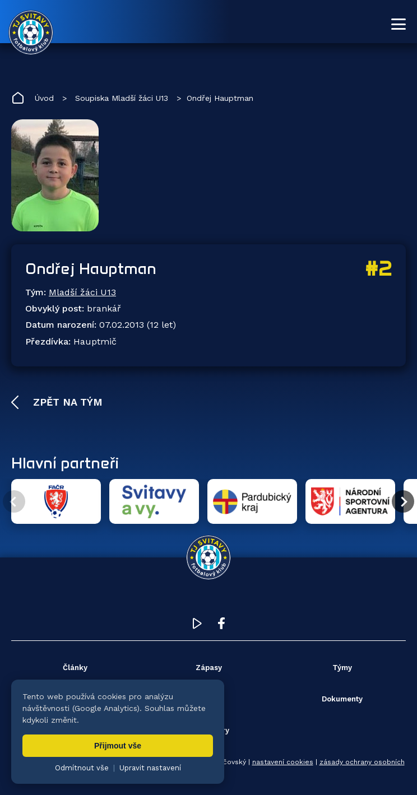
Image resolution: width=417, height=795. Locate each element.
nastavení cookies (282, 762)
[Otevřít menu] (398, 24)
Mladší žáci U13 (82, 292)
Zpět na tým (66, 402)
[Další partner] (403, 501)
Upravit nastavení (150, 768)
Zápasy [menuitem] (209, 667)
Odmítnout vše (82, 768)
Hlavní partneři (65, 462)
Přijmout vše (117, 745)
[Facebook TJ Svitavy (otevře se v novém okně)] (221, 626)
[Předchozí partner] (14, 501)
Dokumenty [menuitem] (342, 699)
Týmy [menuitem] (342, 667)
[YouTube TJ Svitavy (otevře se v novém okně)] (197, 626)
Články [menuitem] (75, 667)
